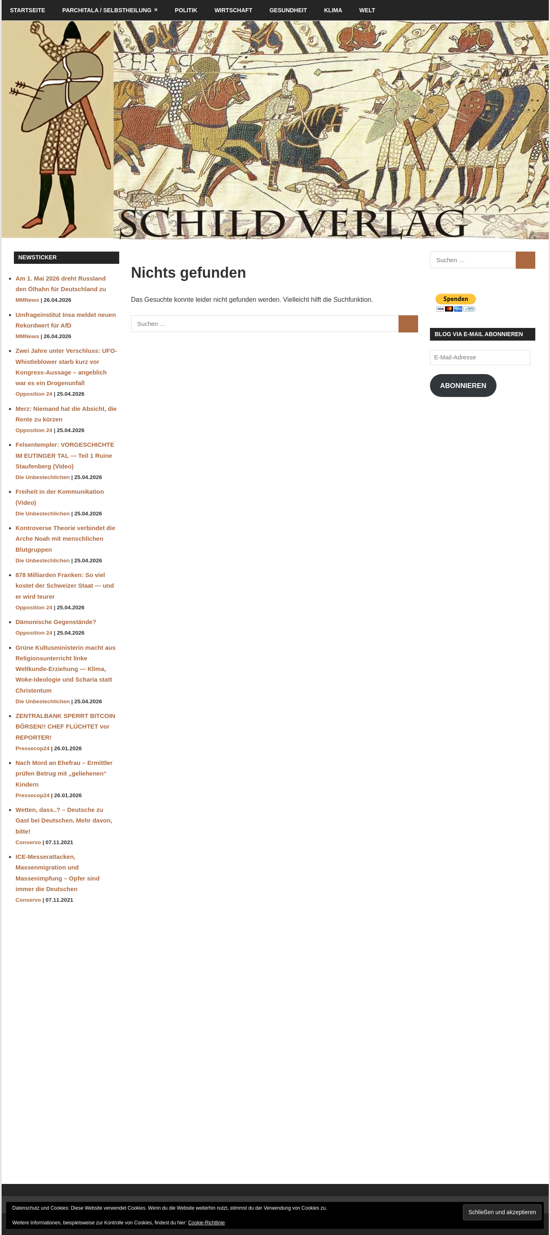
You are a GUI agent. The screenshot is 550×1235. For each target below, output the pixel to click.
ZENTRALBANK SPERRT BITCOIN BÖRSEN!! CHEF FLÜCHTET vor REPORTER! (65, 726)
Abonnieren (463, 386)
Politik (186, 10)
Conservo (28, 842)
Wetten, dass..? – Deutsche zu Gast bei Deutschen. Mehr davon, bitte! (64, 820)
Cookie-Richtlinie (206, 1223)
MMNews (27, 300)
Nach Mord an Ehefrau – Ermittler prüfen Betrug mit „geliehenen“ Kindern (64, 773)
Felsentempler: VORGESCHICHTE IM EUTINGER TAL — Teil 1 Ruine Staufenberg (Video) (65, 455)
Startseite (27, 10)
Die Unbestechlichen (43, 477)
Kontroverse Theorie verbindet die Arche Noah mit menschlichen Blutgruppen (65, 538)
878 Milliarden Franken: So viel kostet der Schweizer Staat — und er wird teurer (65, 585)
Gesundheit (288, 10)
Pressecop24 (32, 748)
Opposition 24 (34, 394)
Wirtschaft (233, 10)
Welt (367, 10)
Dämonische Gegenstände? (56, 621)
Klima (333, 10)
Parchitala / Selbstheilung (106, 10)
